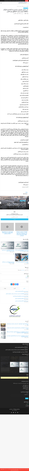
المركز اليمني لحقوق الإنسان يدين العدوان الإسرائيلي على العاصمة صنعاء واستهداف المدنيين (16, 229)
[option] (14, 227)
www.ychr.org (24, 442)
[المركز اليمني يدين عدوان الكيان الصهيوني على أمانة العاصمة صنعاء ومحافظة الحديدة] (21, 272)
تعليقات (5, 324)
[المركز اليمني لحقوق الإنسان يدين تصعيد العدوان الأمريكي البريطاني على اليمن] (7, 272)
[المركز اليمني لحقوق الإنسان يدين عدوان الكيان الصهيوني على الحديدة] (7, 290)
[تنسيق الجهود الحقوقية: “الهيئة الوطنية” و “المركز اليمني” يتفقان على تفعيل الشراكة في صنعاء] (3, 362)
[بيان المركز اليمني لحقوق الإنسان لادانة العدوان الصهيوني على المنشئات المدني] (23, 422)
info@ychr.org (24, 443)
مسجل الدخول (23, 306)
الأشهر (24, 324)
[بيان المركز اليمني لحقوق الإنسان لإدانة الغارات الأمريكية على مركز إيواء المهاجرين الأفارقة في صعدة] (14, 422)
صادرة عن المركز (19, 6)
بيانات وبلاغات (23, 6)
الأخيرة (15, 324)
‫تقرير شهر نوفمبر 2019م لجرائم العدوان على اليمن (21, 334)
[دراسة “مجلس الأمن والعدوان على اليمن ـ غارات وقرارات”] (21, 290)
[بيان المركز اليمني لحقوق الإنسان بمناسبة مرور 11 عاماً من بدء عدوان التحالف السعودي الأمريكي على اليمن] (23, 403)
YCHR (26, 13)
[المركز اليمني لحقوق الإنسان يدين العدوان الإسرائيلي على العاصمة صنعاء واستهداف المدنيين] (3, 367)
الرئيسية (26, 6)
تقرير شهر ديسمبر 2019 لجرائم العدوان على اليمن (21, 327)
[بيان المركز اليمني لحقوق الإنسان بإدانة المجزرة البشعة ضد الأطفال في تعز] (5, 413)
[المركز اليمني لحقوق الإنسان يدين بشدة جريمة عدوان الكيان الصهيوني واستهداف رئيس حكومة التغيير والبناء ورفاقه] (3, 379)
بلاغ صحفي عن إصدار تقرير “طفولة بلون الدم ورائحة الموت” (20, 332)
